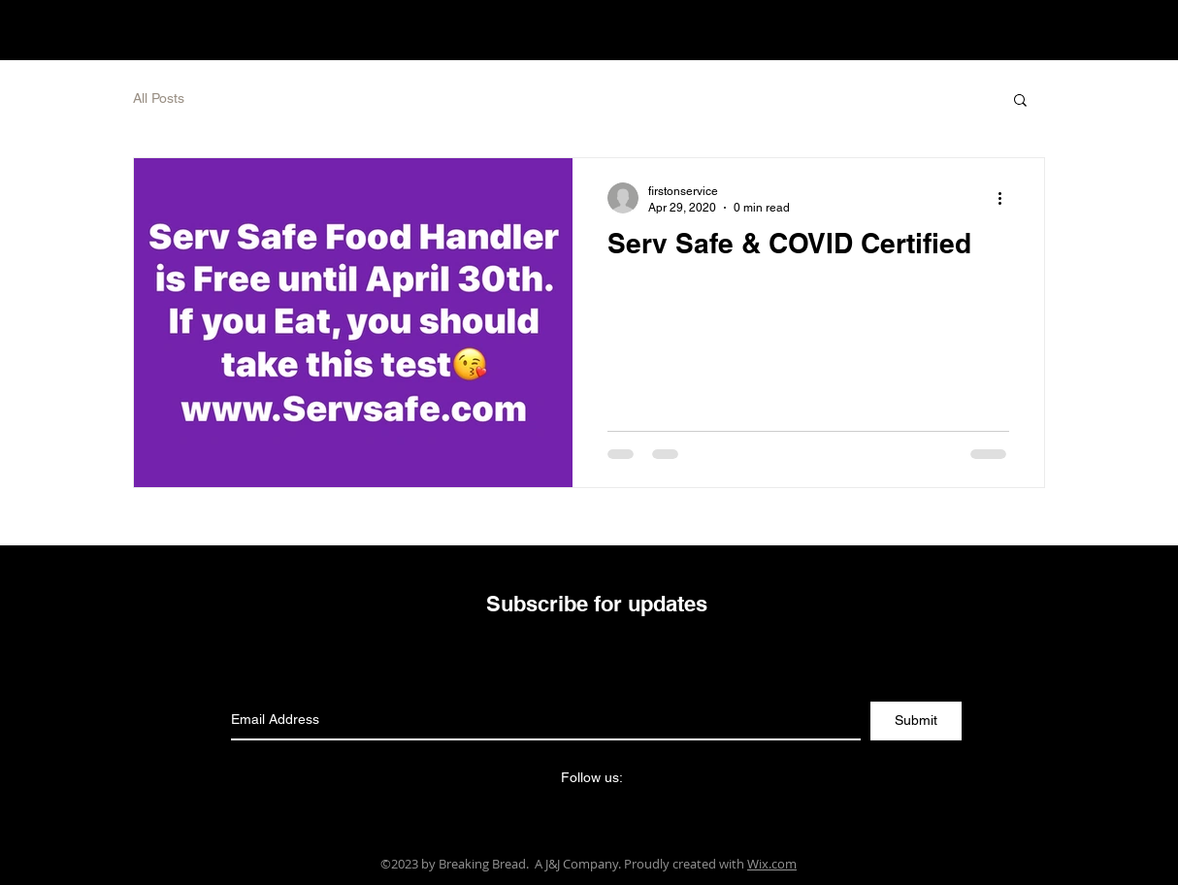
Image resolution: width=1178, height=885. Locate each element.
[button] (1020, 101)
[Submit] (916, 721)
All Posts (158, 98)
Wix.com (772, 863)
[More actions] (1006, 198)
